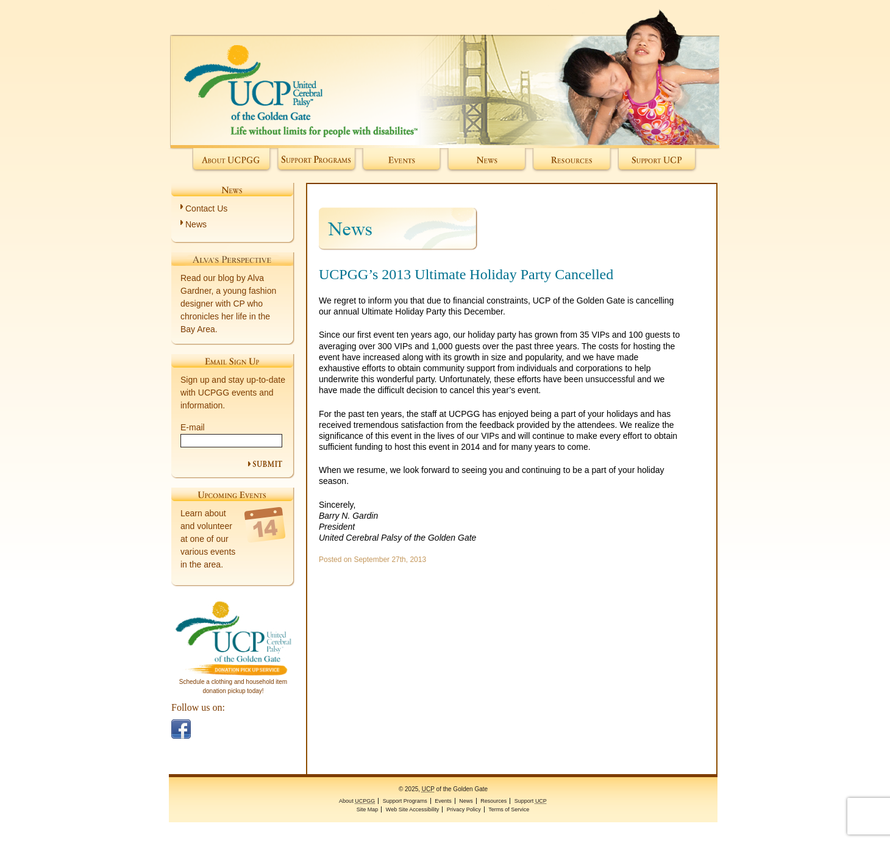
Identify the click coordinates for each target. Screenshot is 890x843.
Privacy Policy (464, 809)
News (487, 161)
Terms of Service (508, 809)
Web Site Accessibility (412, 809)
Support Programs (317, 161)
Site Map (368, 809)
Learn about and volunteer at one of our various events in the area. (207, 538)
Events (401, 161)
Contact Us (206, 208)
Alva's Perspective (232, 259)
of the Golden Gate (445, 74)
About (232, 161)
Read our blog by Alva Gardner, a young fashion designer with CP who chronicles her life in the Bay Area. (228, 303)
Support (657, 161)
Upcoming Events (232, 494)
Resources (572, 161)
